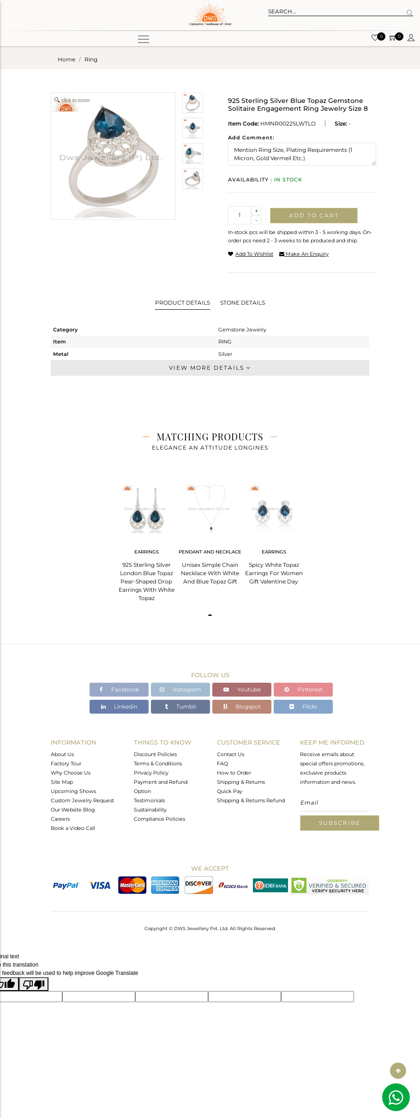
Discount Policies (155, 754)
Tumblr (181, 706)
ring (90, 59)
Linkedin (119, 706)
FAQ (222, 763)
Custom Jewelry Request (82, 800)
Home (66, 59)
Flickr (303, 706)
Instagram (180, 689)
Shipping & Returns (241, 782)
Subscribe (339, 822)
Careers (60, 819)
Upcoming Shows (73, 791)
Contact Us (230, 754)
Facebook (119, 689)
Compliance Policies (159, 819)
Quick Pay (229, 791)
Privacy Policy (151, 772)
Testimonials (149, 800)
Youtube (242, 689)
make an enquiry (304, 254)
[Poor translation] (33, 984)
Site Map (62, 782)
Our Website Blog (73, 809)
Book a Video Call (73, 828)
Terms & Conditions (158, 763)
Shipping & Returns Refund (251, 800)
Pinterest (303, 689)
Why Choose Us (70, 772)
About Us (62, 754)
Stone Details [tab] (242, 302)
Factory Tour (66, 763)
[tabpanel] (146, 539)
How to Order (234, 772)
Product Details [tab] (182, 302)
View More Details (210, 367)
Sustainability (150, 809)
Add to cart (314, 215)
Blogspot (242, 706)
